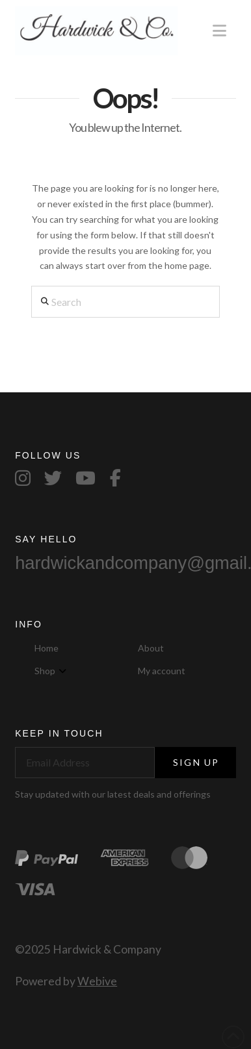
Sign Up (196, 762)
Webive (97, 981)
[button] (219, 30)
